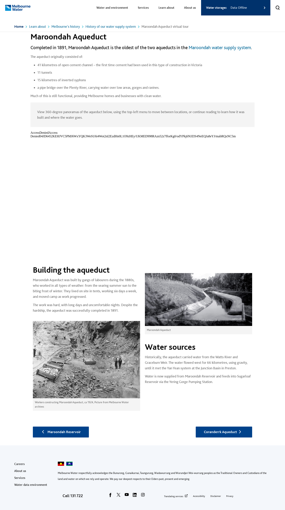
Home (19, 26)
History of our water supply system (111, 26)
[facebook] (110, 496)
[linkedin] (134, 496)
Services (143, 8)
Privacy (229, 496)
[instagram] (143, 496)
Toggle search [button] (275, 5)
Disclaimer (215, 496)
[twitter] (118, 496)
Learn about (166, 8)
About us (190, 8)
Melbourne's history (65, 26)
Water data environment (30, 485)
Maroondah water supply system (220, 47)
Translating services (173, 496)
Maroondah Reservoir (61, 432)
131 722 (76, 495)
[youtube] (126, 496)
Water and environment (112, 8)
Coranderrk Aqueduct (224, 432)
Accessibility (199, 496)
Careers (19, 464)
